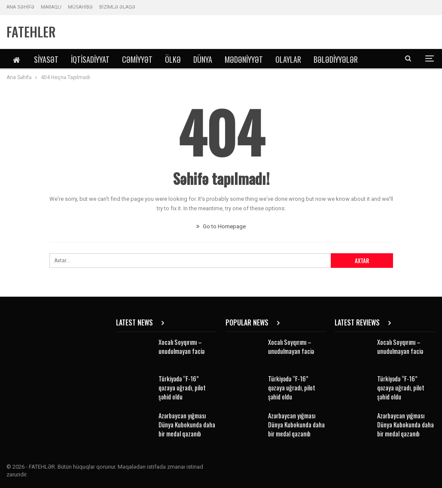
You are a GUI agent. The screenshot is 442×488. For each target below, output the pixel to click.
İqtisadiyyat (90, 59)
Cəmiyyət (137, 59)
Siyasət (46, 59)
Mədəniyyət (244, 59)
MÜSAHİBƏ (80, 7)
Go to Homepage (221, 226)
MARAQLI (51, 7)
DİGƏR (323, 59)
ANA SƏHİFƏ (20, 7)
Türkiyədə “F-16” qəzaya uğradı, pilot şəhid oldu (182, 387)
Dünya (202, 59)
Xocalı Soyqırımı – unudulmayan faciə (181, 346)
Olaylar (288, 59)
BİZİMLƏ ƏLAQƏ (117, 7)
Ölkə (173, 59)
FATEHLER (31, 31)
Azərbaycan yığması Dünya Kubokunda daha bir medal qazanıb (187, 424)
